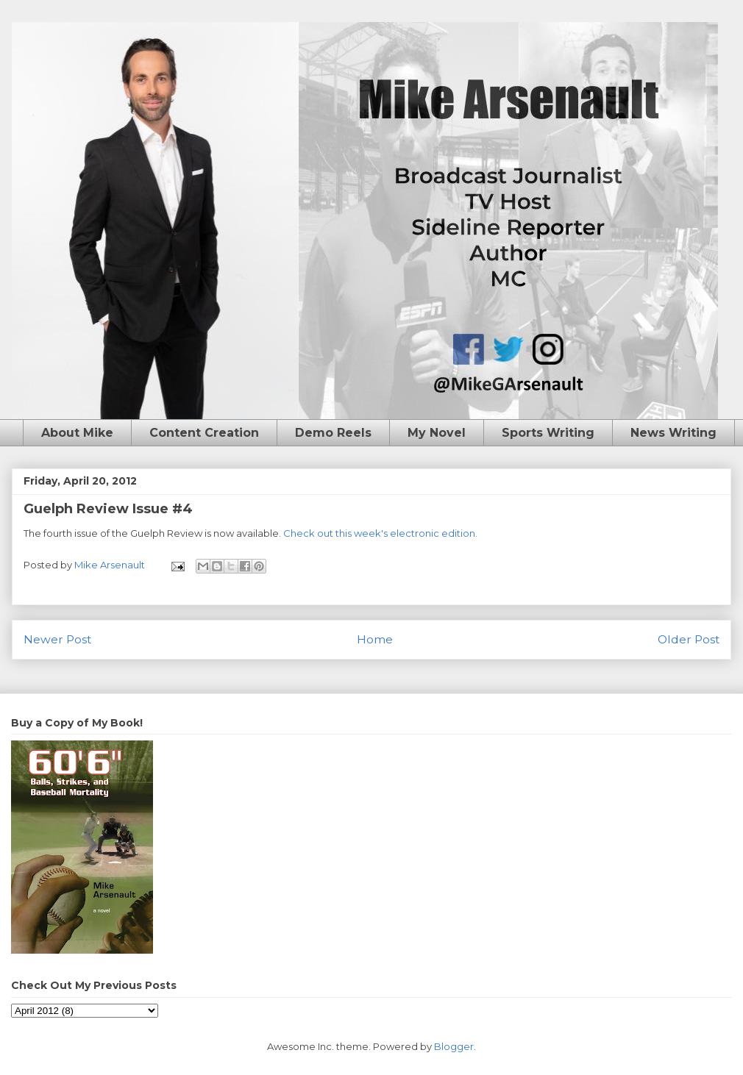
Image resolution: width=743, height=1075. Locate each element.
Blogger (454, 1046)
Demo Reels (333, 433)
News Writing (673, 433)
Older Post (688, 639)
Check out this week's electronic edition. (380, 533)
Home (375, 639)
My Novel (437, 433)
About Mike (77, 433)
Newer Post (57, 639)
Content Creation (204, 433)
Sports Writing (548, 433)
